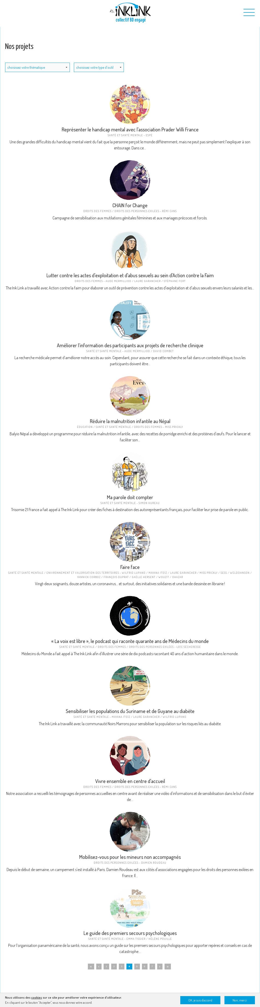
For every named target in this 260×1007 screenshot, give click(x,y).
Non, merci (240, 1000)
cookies (36, 997)
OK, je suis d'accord (200, 1000)
